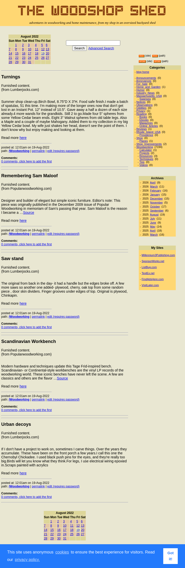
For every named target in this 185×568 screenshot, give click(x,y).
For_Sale (142, 83)
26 (42, 58)
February (155, 190)
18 (36, 53)
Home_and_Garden (148, 86)
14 (10, 53)
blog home (142, 71)
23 (23, 58)
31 (29, 62)
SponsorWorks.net (153, 261)
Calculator (146, 149)
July (152, 218)
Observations (144, 104)
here (23, 138)
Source (28, 213)
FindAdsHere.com (153, 279)
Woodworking (144, 146)
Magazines (146, 122)
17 (29, 53)
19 (42, 53)
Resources (146, 155)
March (154, 186)
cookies (62, 552)
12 (42, 49)
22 (16, 58)
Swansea (145, 98)
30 (23, 62)
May (152, 226)
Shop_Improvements (149, 143)
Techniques (146, 158)
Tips (141, 161)
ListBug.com (149, 267)
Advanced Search (101, 48)
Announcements (146, 77)
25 (36, 58)
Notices (141, 101)
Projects (145, 152)
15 (16, 53)
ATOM (142, 61)
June (153, 222)
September (157, 210)
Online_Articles (149, 125)
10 (29, 49)
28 (10, 62)
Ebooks (144, 119)
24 (29, 58)
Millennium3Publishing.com (158, 255)
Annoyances (144, 80)
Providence (146, 134)
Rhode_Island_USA (148, 131)
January (155, 194)
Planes (144, 140)
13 (47, 49)
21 (10, 58)
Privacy (140, 110)
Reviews (141, 128)
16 (23, 53)
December (156, 198)
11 (36, 49)
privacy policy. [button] (27, 559)
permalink (38, 151)
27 (47, 58)
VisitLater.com (150, 285)
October (155, 206)
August (154, 214)
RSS (142, 56)
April (153, 182)
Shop (139, 137)
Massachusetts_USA (149, 95)
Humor (140, 89)
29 (16, 62)
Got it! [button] (171, 556)
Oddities (141, 107)
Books (143, 116)
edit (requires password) (63, 151)
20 (47, 53)
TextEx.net (148, 273)
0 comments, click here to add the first (26, 161)
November (156, 202)
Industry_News (145, 92)
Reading (141, 113)
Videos (144, 164)
